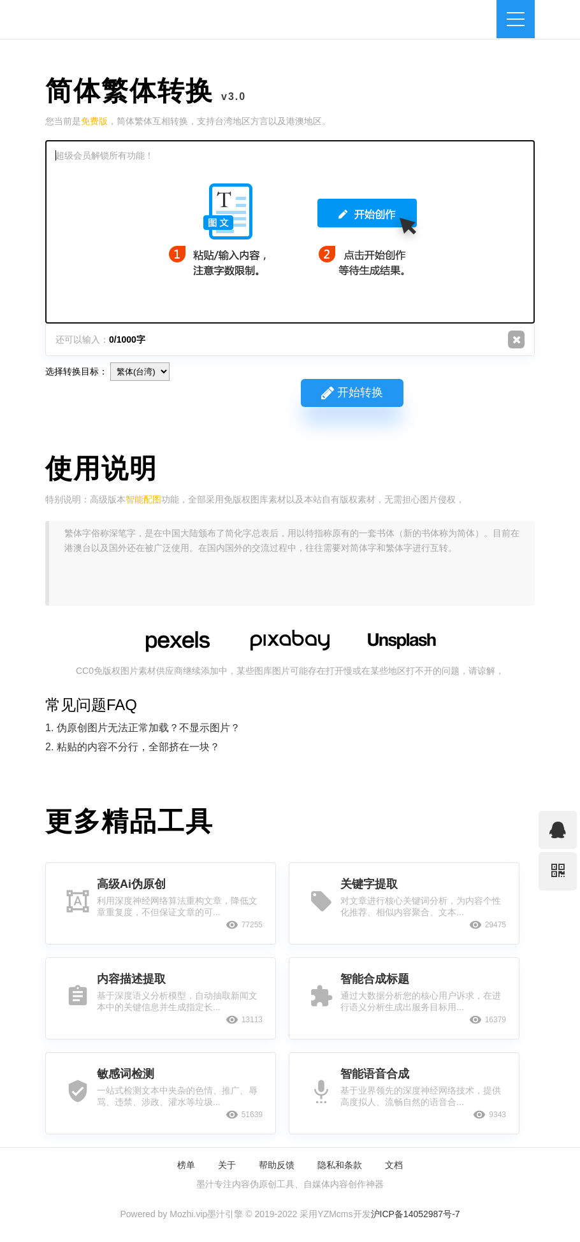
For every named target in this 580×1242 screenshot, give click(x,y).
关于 (227, 1165)
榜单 (186, 1165)
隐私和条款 (339, 1165)
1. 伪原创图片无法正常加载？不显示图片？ (142, 727)
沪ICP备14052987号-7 (415, 1214)
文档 (394, 1165)
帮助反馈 (276, 1165)
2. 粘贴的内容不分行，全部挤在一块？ (132, 746)
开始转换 (352, 392)
